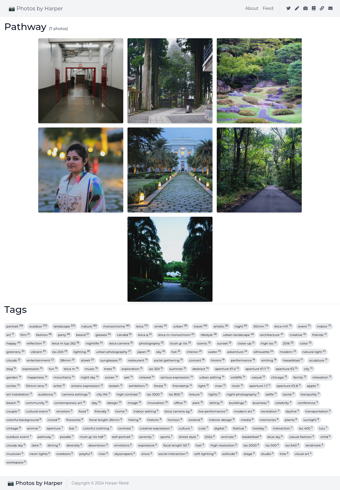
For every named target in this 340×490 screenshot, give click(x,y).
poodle (66, 436)
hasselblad (293, 360)
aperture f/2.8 (289, 386)
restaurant (137, 360)
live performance (213, 411)
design (114, 402)
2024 (210, 436)
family (299, 377)
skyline (292, 411)
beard (82, 335)
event (304, 326)
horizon (175, 419)
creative (298, 335)
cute (203, 428)
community (37, 402)
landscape (64, 326)
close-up (246, 343)
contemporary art (70, 402)
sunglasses (111, 360)
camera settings (76, 394)
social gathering (168, 360)
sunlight (311, 419)
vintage (13, 428)
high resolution (223, 445)
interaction (282, 428)
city (308, 369)
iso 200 (59, 352)
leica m (71, 369)
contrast (125, 428)
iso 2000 (251, 445)
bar (73, 428)
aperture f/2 (287, 369)
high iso (269, 343)
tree (284, 453)
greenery (15, 352)
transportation (317, 411)
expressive (147, 445)
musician (14, 453)
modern (288, 352)
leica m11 (283, 326)
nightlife (94, 343)
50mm (260, 326)
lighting (82, 352)
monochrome (116, 326)
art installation (19, 394)
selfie (271, 394)
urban (180, 326)
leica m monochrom (176, 335)
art (10, 335)
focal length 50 (176, 445)
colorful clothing (97, 428)
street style (188, 436)
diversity (74, 445)
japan (143, 352)
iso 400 (306, 428)
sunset (224, 343)
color (306, 343)
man (220, 386)
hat (175, 352)
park (198, 402)
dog (11, 369)
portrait (14, 326)
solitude (229, 453)
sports (166, 436)
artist (59, 386)
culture (185, 428)
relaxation (321, 377)
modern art (244, 411)
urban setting (211, 377)
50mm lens (36, 386)
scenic (204, 343)
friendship (182, 386)
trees (109, 369)
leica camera (121, 343)
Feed (268, 8)
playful (85, 453)
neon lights (40, 453)
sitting (216, 402)
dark (36, 445)
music (91, 369)
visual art (303, 453)
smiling (269, 360)
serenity (146, 436)
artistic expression (87, 386)
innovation (157, 402)
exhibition (138, 386)
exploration (131, 369)
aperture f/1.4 (227, 369)
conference (308, 402)
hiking (134, 419)
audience (47, 394)
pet (128, 377)
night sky (90, 377)
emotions (123, 445)
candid (124, 335)
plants (291, 419)
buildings (237, 402)
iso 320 (156, 369)
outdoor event (18, 436)
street (87, 360)
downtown (98, 445)
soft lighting (205, 453)
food (83, 411)
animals (228, 436)
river (103, 453)
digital (220, 428)
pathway (46, 436)
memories (269, 419)
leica (142, 326)
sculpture (318, 360)
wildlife (238, 377)
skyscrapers (124, 453)
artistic (221, 326)
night (241, 326)
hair (200, 445)
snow (146, 453)
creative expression (155, 428)
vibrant (38, 352)
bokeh (115, 386)
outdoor (38, 326)
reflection (36, 343)
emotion (64, 411)
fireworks (74, 419)
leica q (145, 335)
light (203, 386)
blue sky (275, 436)
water (214, 352)
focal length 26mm (105, 419)
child (325, 436)
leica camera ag (178, 411)
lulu (323, 428)
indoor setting (145, 411)
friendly (102, 411)
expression (32, 369)
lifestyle (209, 335)
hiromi (218, 360)
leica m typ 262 (65, 343)
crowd (54, 419)
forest (160, 386)
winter (13, 386)
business (261, 402)
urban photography (113, 352)
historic (154, 419)
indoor (324, 326)
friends (319, 335)
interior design (221, 419)
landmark (314, 445)
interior (194, 352)
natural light (314, 352)
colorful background (23, 419)
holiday (259, 428)
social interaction (173, 453)
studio (267, 453)
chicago (279, 377)
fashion (44, 335)
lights (214, 394)
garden (13, 377)
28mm (67, 360)
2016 (288, 343)
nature (89, 326)
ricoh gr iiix (180, 343)
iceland (195, 419)
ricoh (237, 386)
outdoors (64, 453)
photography (151, 343)
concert (196, 360)
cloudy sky (15, 445)
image (134, 402)
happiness (37, 377)
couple (12, 411)
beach (12, 402)
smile (160, 326)
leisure (195, 394)
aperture (55, 428)
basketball (252, 436)
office (180, 402)
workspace (16, 462)
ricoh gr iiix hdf (93, 436)
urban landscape (238, 335)
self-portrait (122, 436)
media (247, 419)
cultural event (38, 411)
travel (200, 326)
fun (53, 369)
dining (54, 445)
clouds (13, 360)
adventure (237, 352)
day (96, 402)
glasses (102, 335)
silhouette (263, 352)
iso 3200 (154, 394)
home (121, 411)
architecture (271, 335)
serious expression (176, 377)
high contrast (129, 394)
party (64, 335)
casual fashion (301, 436)
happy (13, 343)
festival (239, 428)
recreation (270, 411)
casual (258, 377)
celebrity (283, 402)
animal (33, 428)
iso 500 (272, 445)
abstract (200, 369)
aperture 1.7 (259, 386)
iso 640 (292, 445)
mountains (64, 377)
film (25, 335)
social (288, 394)
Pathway (25, 26)
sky (160, 352)
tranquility (310, 394)
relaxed (146, 377)
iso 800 (176, 394)
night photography (243, 394)
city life (103, 394)
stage (249, 453)
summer (177, 369)
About (251, 8)
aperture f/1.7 (257, 369)
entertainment (40, 360)
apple (312, 386)
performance (243, 360)
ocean (111, 377)
